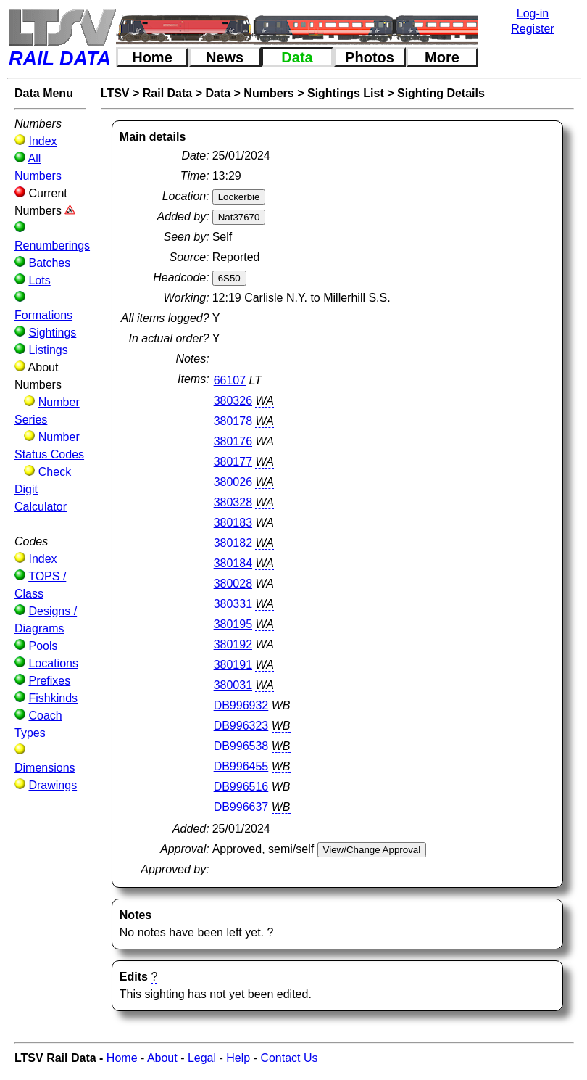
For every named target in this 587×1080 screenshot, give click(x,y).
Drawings (52, 785)
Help (238, 1058)
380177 (233, 462)
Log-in (533, 13)
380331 (233, 604)
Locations (53, 663)
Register (532, 28)
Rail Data (167, 93)
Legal (202, 1058)
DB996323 (241, 726)
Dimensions (44, 768)
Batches (49, 263)
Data (296, 57)
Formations (43, 315)
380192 (233, 644)
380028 (233, 583)
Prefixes (49, 681)
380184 (233, 563)
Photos (369, 57)
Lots (39, 280)
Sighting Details (441, 93)
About (162, 1058)
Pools (42, 646)
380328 (233, 502)
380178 (233, 421)
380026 (233, 482)
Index (42, 141)
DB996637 (241, 807)
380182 (233, 543)
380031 (233, 685)
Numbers (268, 93)
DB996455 (241, 766)
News (224, 57)
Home (152, 57)
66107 (230, 380)
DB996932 (241, 705)
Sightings (52, 332)
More (442, 57)
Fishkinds (53, 698)
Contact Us (288, 1058)
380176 (233, 441)
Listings (47, 350)
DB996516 (241, 786)
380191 (233, 665)
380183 (233, 522)
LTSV (115, 93)
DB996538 (241, 746)
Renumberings (52, 245)
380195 (233, 624)
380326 (233, 401)
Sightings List (345, 93)
